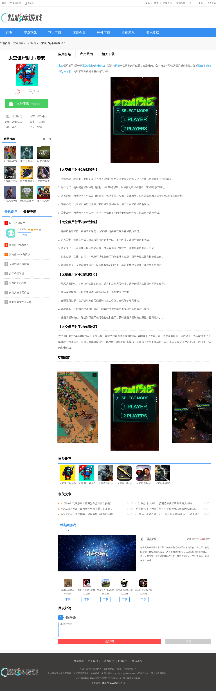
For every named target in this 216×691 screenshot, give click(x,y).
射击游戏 (100, 65)
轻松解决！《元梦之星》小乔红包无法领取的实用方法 (166, 508)
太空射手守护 (162, 475)
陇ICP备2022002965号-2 (113, 683)
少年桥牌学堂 (16, 273)
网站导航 (16, 3)
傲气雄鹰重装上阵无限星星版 (26, 174)
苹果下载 (54, 32)
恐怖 (63, 71)
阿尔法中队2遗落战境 (43, 154)
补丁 (192, 3)
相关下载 (108, 54)
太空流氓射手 (105, 475)
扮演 (117, 65)
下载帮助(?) (108, 661)
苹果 (156, 3)
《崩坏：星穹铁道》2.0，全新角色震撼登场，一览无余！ (168, 514)
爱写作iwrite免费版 (19, 254)
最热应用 (12, 213)
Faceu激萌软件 (17, 223)
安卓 (147, 3)
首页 (4, 3)
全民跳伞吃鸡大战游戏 (10, 154)
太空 (60, 65)
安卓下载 (30, 32)
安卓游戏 (18, 43)
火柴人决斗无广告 (19, 292)
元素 (68, 71)
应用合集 (79, 32)
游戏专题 (167, 3)
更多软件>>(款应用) (199, 539)
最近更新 (211, 3)
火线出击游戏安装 (10, 174)
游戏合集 (180, 3)
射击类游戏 (69, 526)
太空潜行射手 (124, 475)
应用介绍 (64, 54)
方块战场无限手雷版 (10, 194)
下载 (24, 234)
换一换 (47, 138)
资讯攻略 (152, 32)
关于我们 (93, 661)
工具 (201, 3)
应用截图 (86, 54)
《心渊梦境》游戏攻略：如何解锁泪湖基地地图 (86, 514)
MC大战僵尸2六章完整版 (26, 194)
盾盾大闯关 (43, 174)
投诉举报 (137, 661)
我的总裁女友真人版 (20, 302)
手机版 (30, 3)
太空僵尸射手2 (86, 475)
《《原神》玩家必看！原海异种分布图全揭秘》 (86, 503)
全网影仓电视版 (18, 283)
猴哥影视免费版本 (19, 244)
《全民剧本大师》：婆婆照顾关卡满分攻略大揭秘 (164, 503)
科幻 (208, 65)
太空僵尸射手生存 (68, 475)
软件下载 (103, 32)
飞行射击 (31, 43)
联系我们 (123, 661)
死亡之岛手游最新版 (26, 154)
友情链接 (79, 661)
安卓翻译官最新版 (19, 264)
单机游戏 (128, 32)
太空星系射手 (143, 475)
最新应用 (29, 212)
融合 (200, 65)
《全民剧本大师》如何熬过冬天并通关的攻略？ (86, 508)
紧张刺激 (87, 65)
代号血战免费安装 (43, 194)
